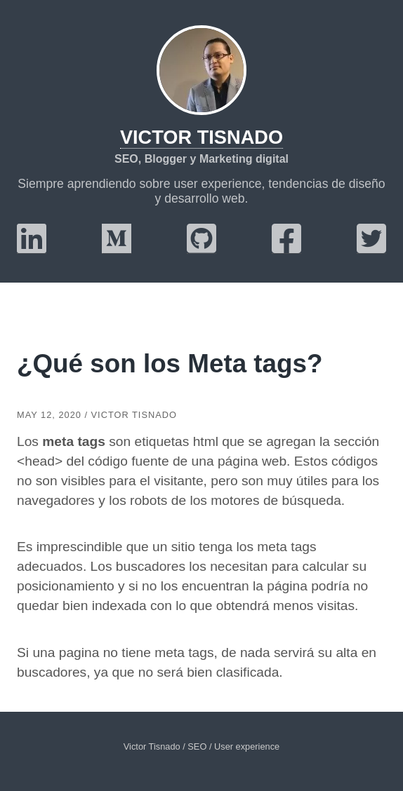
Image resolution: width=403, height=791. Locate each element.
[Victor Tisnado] (201, 70)
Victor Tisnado (201, 137)
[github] (201, 247)
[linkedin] (31, 247)
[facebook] (286, 247)
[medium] (116, 247)
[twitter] (371, 247)
